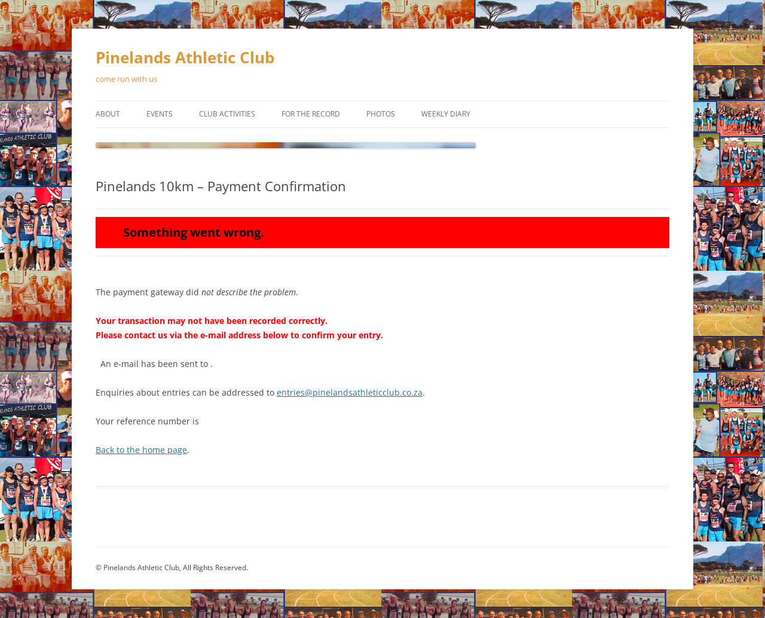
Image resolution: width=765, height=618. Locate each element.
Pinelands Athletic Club (185, 57)
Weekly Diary (445, 114)
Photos (380, 114)
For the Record (310, 114)
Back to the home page (141, 449)
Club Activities (227, 114)
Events (159, 114)
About (108, 114)
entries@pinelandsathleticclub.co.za (350, 392)
